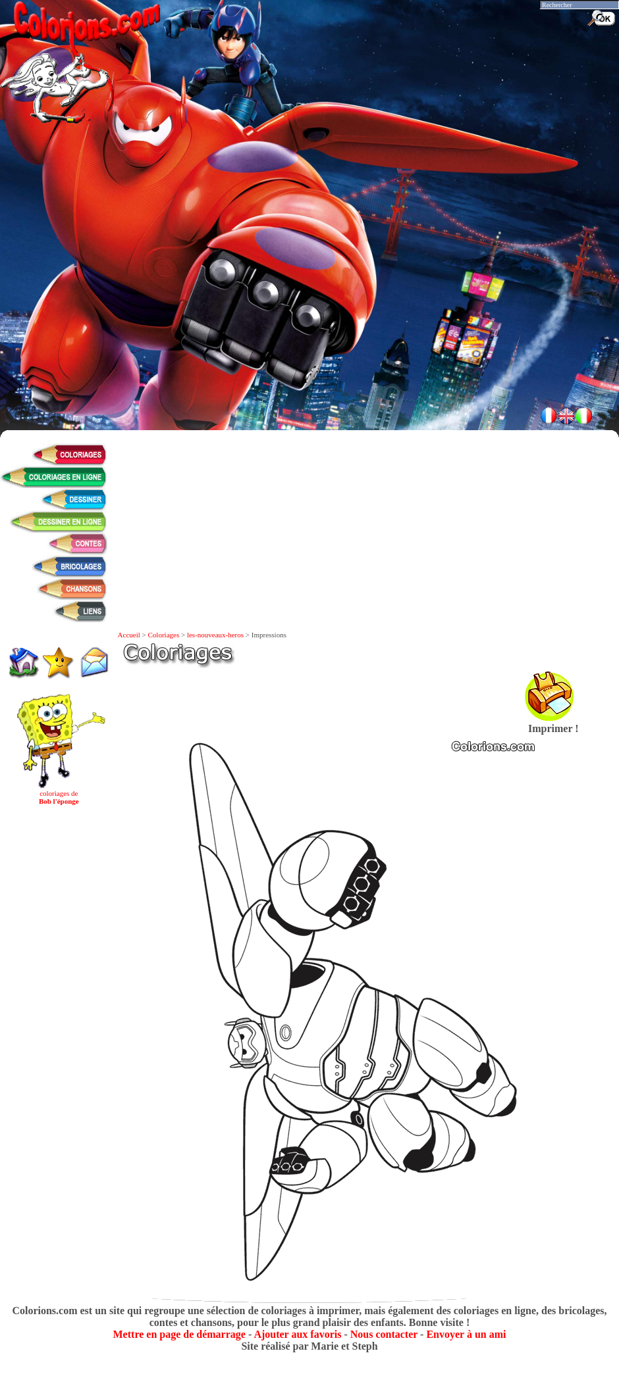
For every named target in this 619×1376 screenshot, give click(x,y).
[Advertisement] (309, 302)
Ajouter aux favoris (297, 1334)
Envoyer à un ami (466, 1334)
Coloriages (164, 635)
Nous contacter (383, 1334)
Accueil (129, 635)
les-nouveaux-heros (215, 635)
